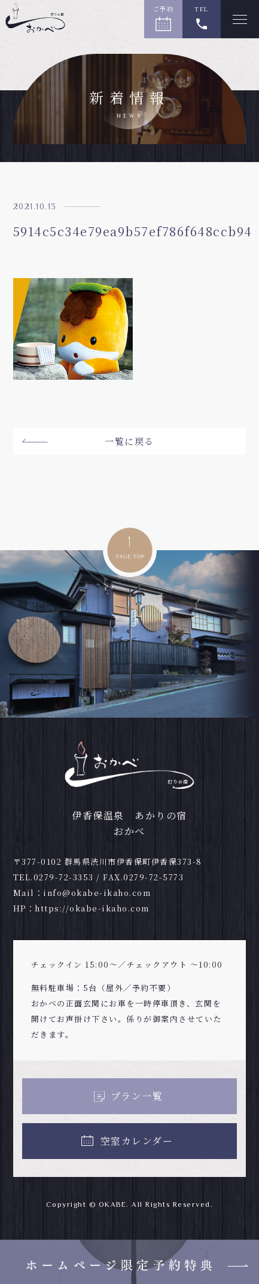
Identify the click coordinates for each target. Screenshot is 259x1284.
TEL (201, 8)
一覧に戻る (129, 441)
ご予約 (163, 8)
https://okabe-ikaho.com (92, 908)
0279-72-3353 (63, 877)
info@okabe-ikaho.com (97, 892)
